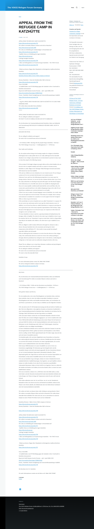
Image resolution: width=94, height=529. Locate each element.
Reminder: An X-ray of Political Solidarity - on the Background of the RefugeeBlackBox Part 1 (77, 204)
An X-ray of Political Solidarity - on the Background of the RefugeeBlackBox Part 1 (77, 122)
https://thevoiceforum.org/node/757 (28, 52)
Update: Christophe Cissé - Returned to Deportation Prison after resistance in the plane (77, 213)
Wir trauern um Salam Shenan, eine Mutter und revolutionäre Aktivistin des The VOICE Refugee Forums (77, 222)
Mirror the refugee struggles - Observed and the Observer (77, 161)
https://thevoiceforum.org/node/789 (28, 60)
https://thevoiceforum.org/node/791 (28, 404)
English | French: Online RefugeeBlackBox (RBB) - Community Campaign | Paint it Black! (77, 130)
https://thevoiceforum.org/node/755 (28, 43)
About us (71, 25)
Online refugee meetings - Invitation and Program (77, 177)
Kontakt (73, 152)
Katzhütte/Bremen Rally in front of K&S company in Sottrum (34, 75)
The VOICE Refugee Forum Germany (25, 7)
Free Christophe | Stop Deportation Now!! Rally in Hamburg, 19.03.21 (77, 147)
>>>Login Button (23, 510)
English (20, 479)
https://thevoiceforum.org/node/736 (28, 65)
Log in (83, 7)
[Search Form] (76, 7)
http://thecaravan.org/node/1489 (27, 47)
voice (21, 37)
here (82, 25)
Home (20, 16)
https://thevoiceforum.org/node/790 (28, 82)
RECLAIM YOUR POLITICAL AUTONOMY (77, 190)
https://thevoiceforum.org (25, 56)
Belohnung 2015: (78, 83)
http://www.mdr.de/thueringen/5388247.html (30, 93)
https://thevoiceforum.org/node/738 (28, 97)
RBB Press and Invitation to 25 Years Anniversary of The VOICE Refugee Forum (77, 183)
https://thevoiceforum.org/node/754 (28, 266)
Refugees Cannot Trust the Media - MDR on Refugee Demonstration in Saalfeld (77, 196)
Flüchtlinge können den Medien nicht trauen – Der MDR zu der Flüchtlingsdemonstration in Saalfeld (77, 139)
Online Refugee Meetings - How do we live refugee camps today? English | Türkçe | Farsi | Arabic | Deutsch (77, 170)
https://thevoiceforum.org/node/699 (28, 108)
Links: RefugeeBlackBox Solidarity (77, 155)
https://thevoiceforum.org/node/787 (28, 73)
